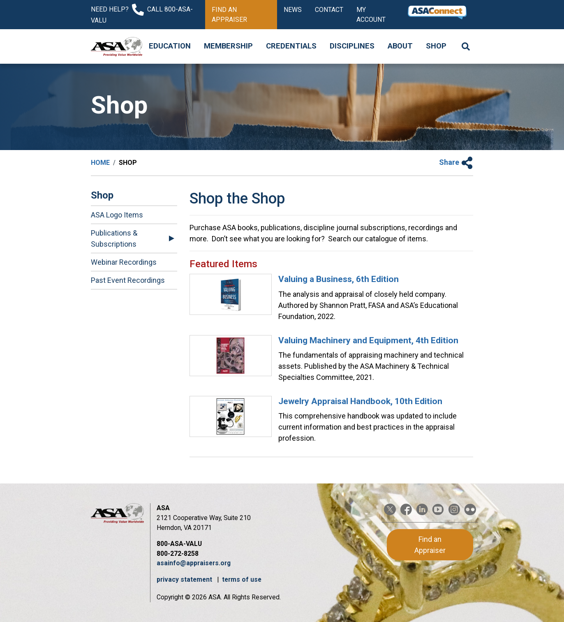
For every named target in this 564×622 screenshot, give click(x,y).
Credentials (291, 46)
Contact (329, 10)
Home (100, 162)
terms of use (241, 579)
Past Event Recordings (128, 280)
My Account (371, 14)
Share (456, 162)
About (400, 46)
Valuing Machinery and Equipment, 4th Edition (368, 340)
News (293, 10)
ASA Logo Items (117, 214)
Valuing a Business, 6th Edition (338, 279)
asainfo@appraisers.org (194, 563)
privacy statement (185, 579)
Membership (228, 46)
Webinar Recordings (124, 262)
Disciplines (352, 46)
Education (170, 46)
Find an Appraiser (229, 14)
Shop (436, 46)
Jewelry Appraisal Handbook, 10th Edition (360, 401)
